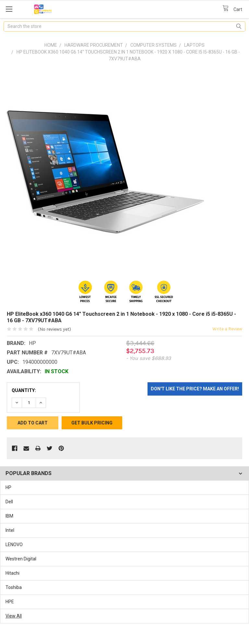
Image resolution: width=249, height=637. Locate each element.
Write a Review (227, 329)
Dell (9, 501)
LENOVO (14, 544)
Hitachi (12, 573)
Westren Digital (21, 558)
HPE (10, 601)
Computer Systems (153, 45)
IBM (9, 516)
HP (8, 487)
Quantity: (24, 390)
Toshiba (14, 587)
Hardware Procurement (94, 45)
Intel (10, 530)
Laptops (194, 45)
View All (14, 616)
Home (50, 45)
